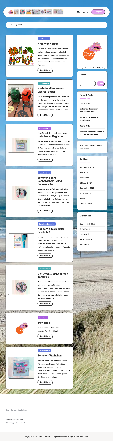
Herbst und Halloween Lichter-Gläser (51, 90)
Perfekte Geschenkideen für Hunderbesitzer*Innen (92, 133)
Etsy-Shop (44, 322)
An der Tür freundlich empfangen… (89, 118)
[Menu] (78, 12)
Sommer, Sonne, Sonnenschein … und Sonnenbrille (50, 181)
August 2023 (85, 193)
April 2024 (84, 177)
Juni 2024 (84, 172)
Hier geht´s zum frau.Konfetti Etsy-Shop (92, 68)
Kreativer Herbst (48, 43)
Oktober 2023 (86, 183)
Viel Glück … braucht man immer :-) (53, 275)
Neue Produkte (44, 128)
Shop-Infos (43, 318)
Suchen (83, 74)
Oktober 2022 (86, 203)
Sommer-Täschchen (50, 355)
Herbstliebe (85, 103)
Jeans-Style (85, 126)
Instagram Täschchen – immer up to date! (89, 110)
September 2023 (87, 188)
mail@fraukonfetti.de (14, 419)
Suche (100, 83)
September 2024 (87, 167)
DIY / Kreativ (44, 39)
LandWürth (84, 234)
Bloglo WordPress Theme (78, 436)
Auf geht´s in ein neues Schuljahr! (51, 230)
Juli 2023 (84, 198)
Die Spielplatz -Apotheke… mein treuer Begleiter (53, 134)
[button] (98, 11)
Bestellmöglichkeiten (47, 224)
